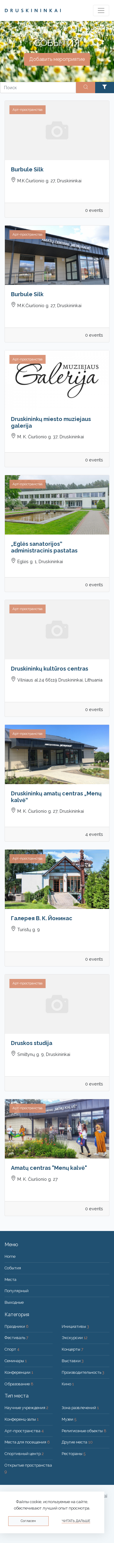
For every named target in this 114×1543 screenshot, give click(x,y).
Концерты (72, 1349)
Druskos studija (31, 1043)
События (13, 1268)
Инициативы (75, 1326)
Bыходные (14, 1302)
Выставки (73, 1361)
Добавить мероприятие (57, 59)
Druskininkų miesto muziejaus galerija (51, 422)
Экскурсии (75, 1337)
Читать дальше (76, 1521)
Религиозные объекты (84, 1431)
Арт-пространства (24, 1431)
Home (10, 1256)
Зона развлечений (80, 1407)
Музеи (69, 1419)
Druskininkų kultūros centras (49, 668)
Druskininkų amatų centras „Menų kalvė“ (56, 796)
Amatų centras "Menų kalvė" (49, 1168)
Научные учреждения (26, 1407)
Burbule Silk (27, 169)
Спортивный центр (24, 1453)
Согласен (28, 1521)
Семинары (16, 1361)
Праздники (17, 1326)
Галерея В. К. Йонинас (41, 918)
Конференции (19, 1372)
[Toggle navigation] (101, 10)
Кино (68, 1384)
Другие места (77, 1442)
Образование (19, 1384)
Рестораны (73, 1453)
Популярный (17, 1291)
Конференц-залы (22, 1419)
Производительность (83, 1372)
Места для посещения (27, 1442)
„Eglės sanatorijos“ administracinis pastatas (44, 547)
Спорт (12, 1349)
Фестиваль (16, 1337)
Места (10, 1279)
